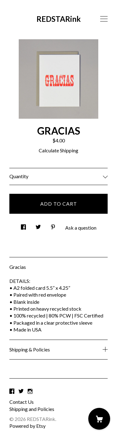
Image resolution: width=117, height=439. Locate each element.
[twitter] (21, 391)
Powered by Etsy (27, 426)
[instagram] (30, 391)
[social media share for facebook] (23, 225)
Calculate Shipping (58, 150)
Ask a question (80, 228)
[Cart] (99, 419)
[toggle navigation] (104, 19)
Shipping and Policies (31, 409)
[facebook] (11, 391)
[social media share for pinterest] (53, 225)
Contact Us (21, 402)
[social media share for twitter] (38, 225)
